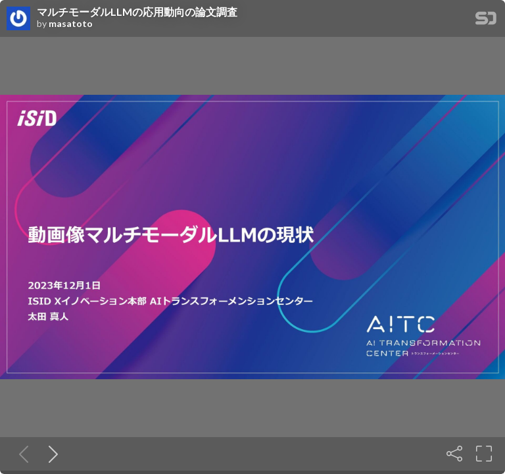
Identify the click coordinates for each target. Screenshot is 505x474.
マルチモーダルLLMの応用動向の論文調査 (137, 12)
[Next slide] (50, 453)
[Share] (454, 453)
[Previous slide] (21, 453)
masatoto (71, 23)
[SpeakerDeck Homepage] (485, 20)
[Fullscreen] (483, 453)
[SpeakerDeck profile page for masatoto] (18, 19)
